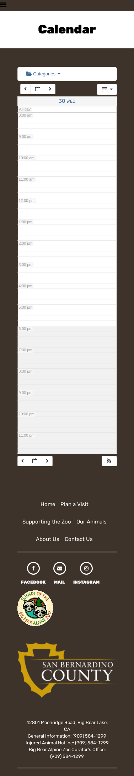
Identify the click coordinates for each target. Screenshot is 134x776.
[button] (109, 461)
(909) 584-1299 (89, 736)
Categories (43, 73)
